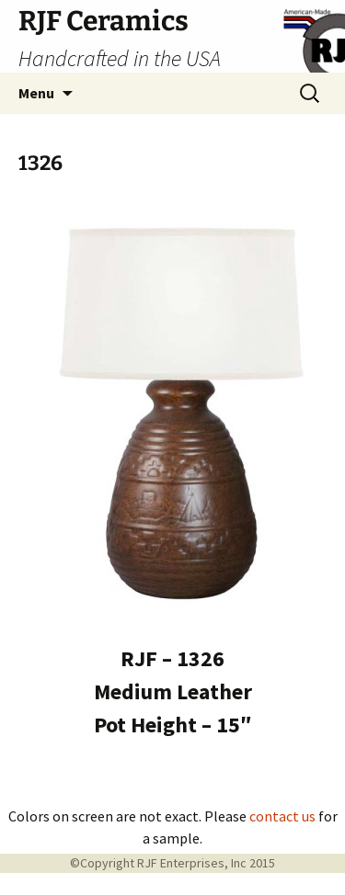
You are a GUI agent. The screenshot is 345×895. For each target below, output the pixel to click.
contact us (282, 816)
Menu (36, 93)
